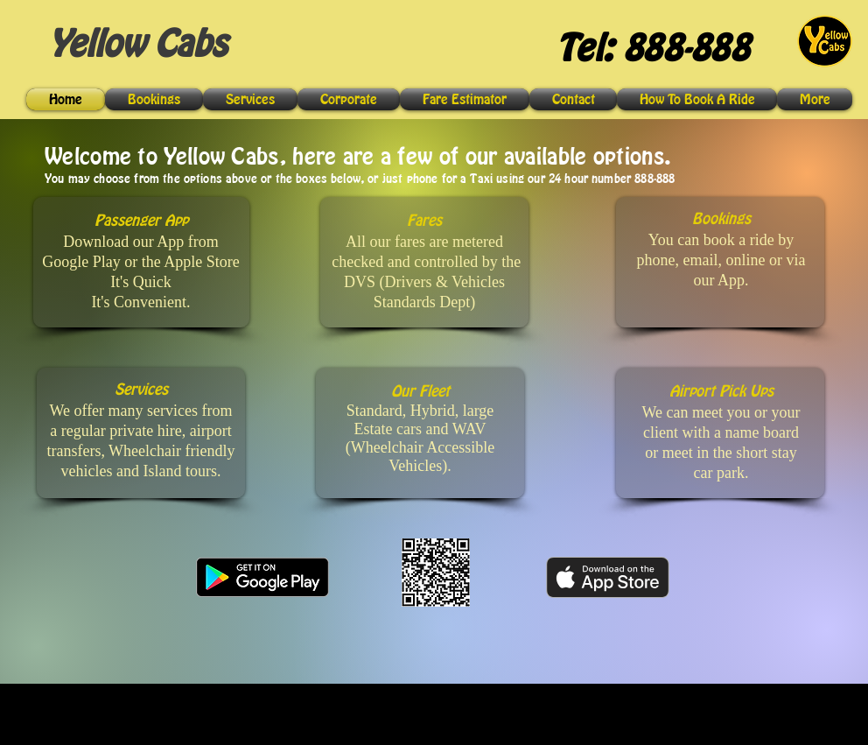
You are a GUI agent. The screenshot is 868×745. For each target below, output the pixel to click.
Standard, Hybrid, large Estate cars (420, 420)
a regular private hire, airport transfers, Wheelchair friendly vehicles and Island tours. (140, 451)
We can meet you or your (721, 412)
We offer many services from (140, 410)
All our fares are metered (424, 241)
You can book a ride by (721, 240)
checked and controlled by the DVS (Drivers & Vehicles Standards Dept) (426, 282)
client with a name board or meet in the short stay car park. (721, 452)
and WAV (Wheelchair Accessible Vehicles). (420, 447)
